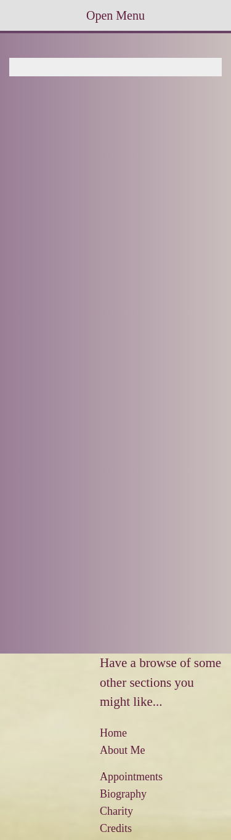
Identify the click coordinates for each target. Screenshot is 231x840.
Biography (123, 794)
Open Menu (115, 15)
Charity (116, 811)
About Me (122, 750)
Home (113, 733)
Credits (116, 828)
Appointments (131, 776)
